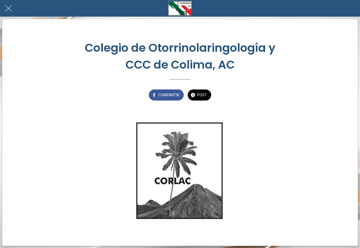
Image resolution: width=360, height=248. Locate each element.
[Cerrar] (8, 8)
